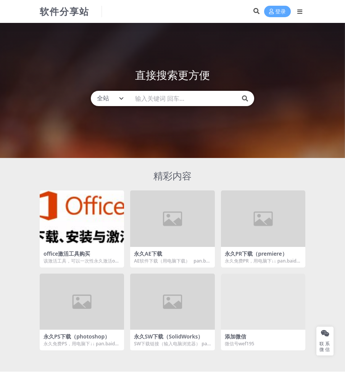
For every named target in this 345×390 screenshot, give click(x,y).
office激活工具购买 (67, 253)
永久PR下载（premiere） (256, 253)
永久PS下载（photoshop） (77, 336)
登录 (277, 12)
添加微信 (235, 336)
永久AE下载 (148, 253)
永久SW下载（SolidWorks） (168, 336)
